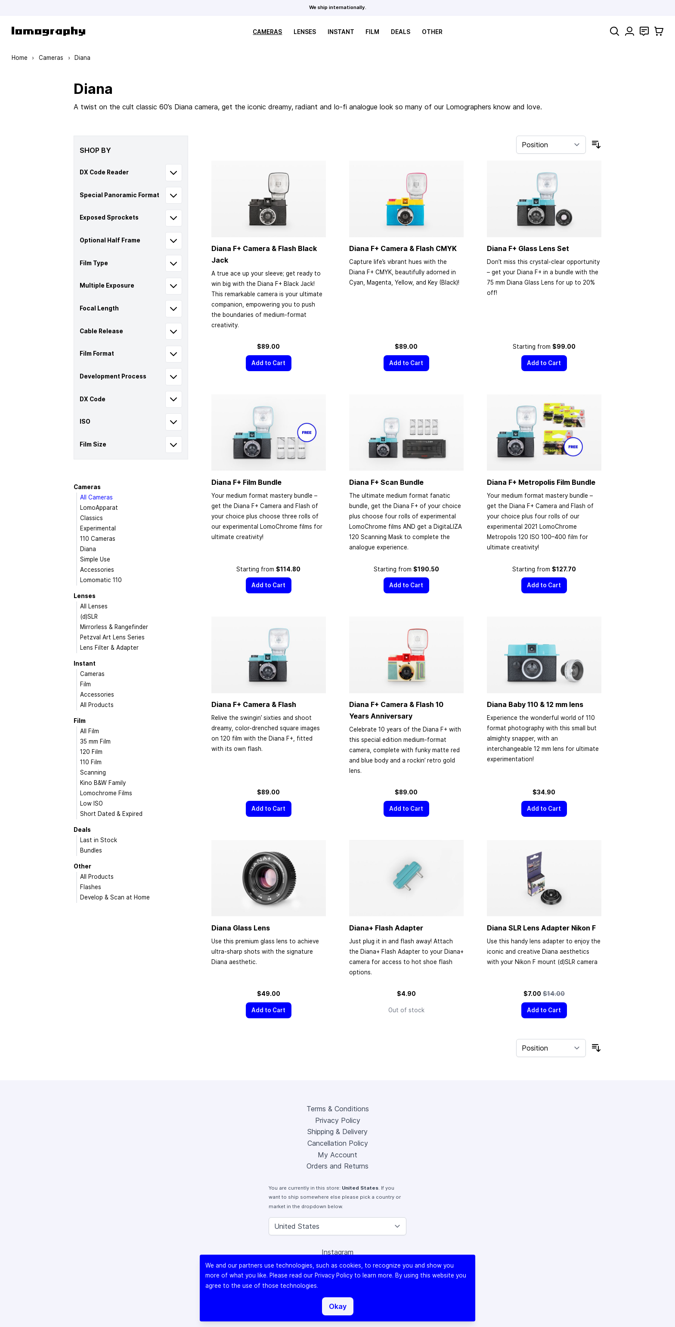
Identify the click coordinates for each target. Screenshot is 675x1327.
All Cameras (96, 497)
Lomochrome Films (106, 793)
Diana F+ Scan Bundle (386, 482)
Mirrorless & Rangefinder (114, 626)
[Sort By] (551, 145)
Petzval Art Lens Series (112, 637)
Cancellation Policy (337, 1143)
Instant (341, 31)
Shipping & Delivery (337, 1131)
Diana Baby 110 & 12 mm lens (535, 704)
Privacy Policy (337, 1120)
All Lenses (94, 606)
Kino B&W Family (103, 782)
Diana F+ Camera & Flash (253, 704)
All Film (89, 731)
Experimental (98, 528)
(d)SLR (89, 616)
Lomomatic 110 (101, 580)
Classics (91, 518)
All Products (97, 704)
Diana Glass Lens (240, 928)
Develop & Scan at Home (115, 897)
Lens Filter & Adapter (109, 647)
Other (432, 31)
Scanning (93, 772)
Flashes (90, 887)
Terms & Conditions (338, 1108)
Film (372, 31)
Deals (400, 31)
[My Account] (629, 31)
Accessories (97, 569)
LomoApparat (99, 507)
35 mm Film (95, 741)
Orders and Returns (337, 1166)
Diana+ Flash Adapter (386, 928)
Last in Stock (98, 840)
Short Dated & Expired (111, 813)
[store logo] (48, 31)
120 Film (91, 751)
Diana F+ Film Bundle (246, 482)
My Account (337, 1154)
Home (20, 57)
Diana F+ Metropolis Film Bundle (541, 482)
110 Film (91, 762)
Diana (88, 549)
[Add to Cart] (268, 363)
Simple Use (95, 559)
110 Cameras (97, 538)
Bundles (91, 850)
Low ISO (91, 803)
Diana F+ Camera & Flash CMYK (403, 248)
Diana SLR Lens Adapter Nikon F (541, 928)
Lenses (305, 31)
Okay (338, 1306)
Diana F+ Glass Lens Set (528, 248)
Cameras (267, 31)
